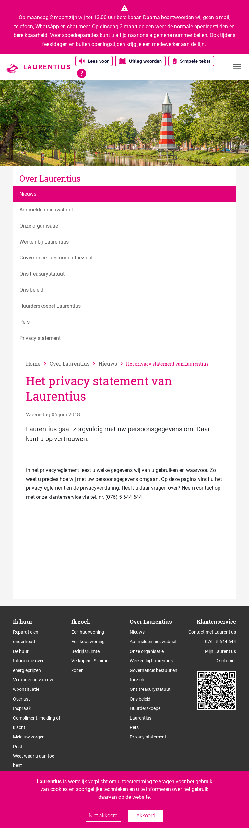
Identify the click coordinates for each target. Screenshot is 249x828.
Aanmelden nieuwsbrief (153, 641)
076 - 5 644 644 (220, 641)
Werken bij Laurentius (151, 660)
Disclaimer (225, 660)
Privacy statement (148, 736)
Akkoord (145, 815)
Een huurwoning (87, 632)
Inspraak (22, 708)
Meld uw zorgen (29, 736)
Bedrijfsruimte (85, 651)
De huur (21, 651)
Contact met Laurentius (212, 632)
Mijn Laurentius (220, 651)
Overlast (21, 699)
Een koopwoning (88, 641)
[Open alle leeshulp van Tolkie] (81, 73)
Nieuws (137, 632)
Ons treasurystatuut (150, 689)
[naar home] (38, 363)
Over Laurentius (50, 178)
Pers (134, 727)
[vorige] (74, 363)
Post (17, 746)
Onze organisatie (147, 651)
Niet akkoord (103, 815)
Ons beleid (140, 699)
